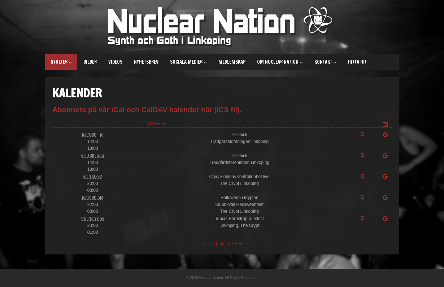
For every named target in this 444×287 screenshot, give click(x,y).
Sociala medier (188, 62)
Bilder (90, 62)
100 (229, 243)
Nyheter (61, 62)
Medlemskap (231, 62)
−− (203, 243)
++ (240, 243)
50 (221, 243)
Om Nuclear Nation (280, 62)
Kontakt (325, 62)
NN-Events (157, 123)
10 (216, 243)
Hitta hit (357, 62)
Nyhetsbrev (146, 62)
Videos (115, 62)
